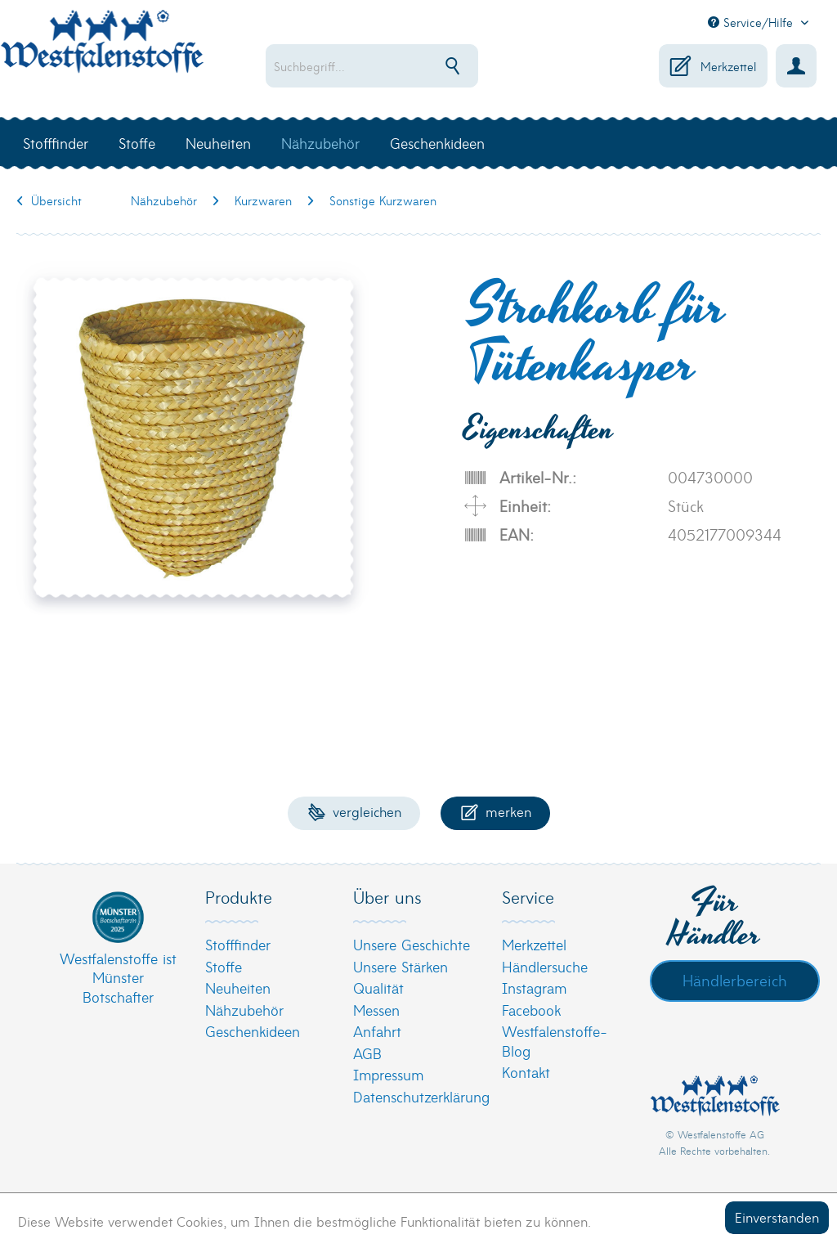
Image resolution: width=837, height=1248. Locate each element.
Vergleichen (354, 810)
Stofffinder (238, 944)
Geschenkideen (252, 1031)
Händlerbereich (735, 979)
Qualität (378, 987)
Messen (376, 1009)
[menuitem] (382, 66)
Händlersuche (545, 966)
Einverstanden (777, 1216)
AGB (367, 1053)
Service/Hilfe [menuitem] (752, 22)
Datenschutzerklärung (414, 1096)
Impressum (388, 1074)
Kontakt (526, 1072)
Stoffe (223, 966)
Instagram (534, 987)
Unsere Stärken (400, 966)
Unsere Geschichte (411, 944)
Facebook (531, 1009)
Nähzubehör (244, 1009)
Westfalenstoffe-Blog (554, 1041)
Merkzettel (534, 944)
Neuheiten (238, 987)
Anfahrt (377, 1031)
